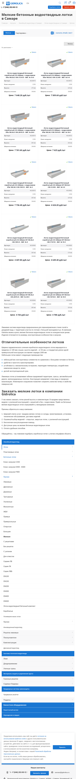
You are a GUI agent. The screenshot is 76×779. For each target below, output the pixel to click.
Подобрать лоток (54, 7)
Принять (62, 747)
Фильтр (9, 33)
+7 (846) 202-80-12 (9, 7)
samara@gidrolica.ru (62, 772)
